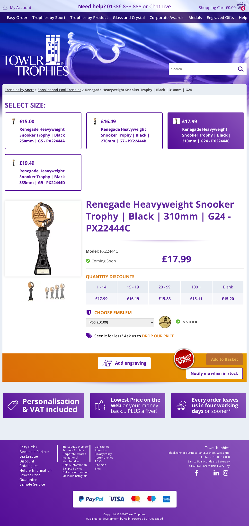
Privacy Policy (103, 454)
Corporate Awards (165, 17)
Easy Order (15, 17)
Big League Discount (28, 458)
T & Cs (98, 461)
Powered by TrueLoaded (147, 519)
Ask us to (149, 336)
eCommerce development (102, 519)
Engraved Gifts (218, 17)
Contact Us (102, 447)
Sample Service (32, 484)
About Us (101, 450)
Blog (98, 469)
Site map (100, 465)
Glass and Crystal (127, 17)
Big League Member (75, 447)
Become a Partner (34, 451)
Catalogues (28, 465)
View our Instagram (74, 476)
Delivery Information (75, 472)
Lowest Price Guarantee (29, 477)
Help (241, 17)
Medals (193, 17)
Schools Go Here (73, 450)
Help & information (74, 465)
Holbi (127, 519)
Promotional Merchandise (71, 459)
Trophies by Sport (46, 17)
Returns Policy (104, 458)
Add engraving (130, 363)
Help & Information (35, 470)
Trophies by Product (87, 17)
